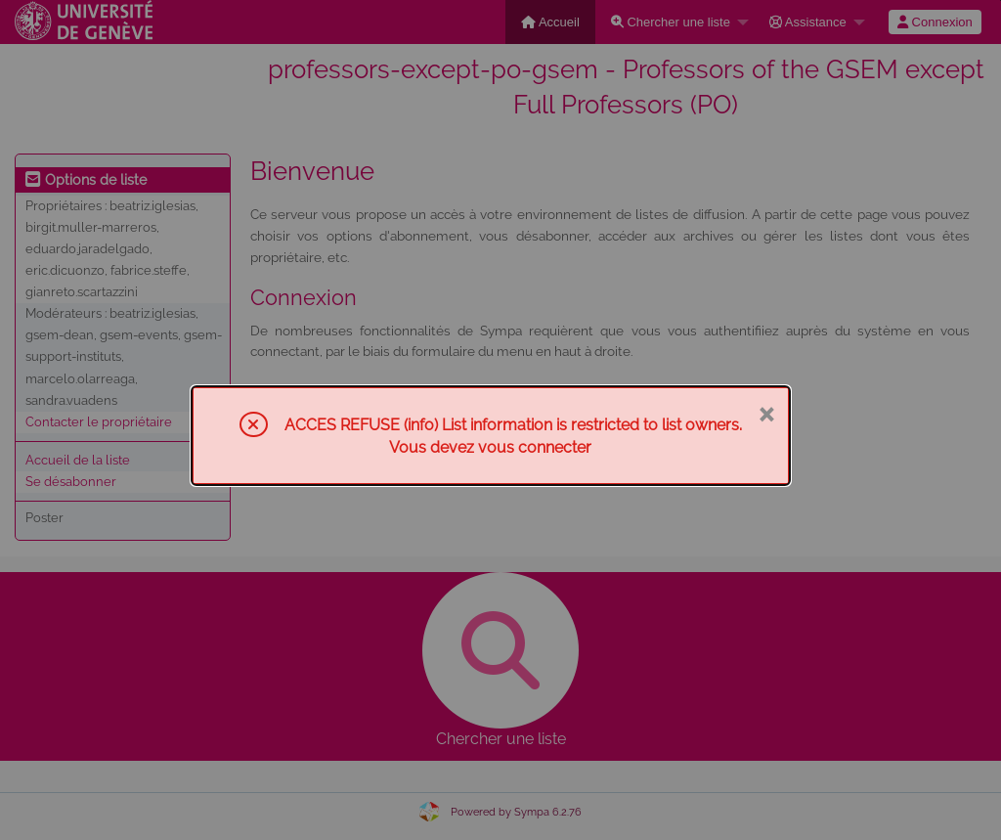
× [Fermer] (766, 412)
